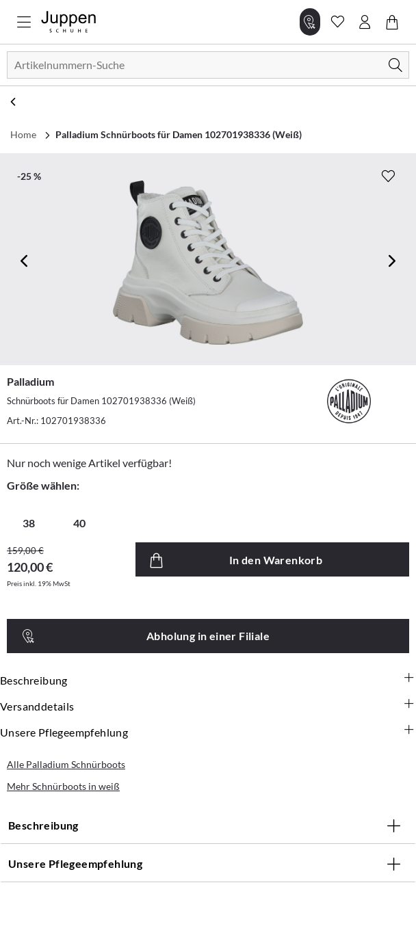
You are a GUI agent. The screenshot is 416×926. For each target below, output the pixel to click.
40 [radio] (79, 522)
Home (23, 134)
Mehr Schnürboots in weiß (63, 786)
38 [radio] (29, 522)
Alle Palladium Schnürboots (66, 764)
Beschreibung (208, 680)
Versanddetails (208, 706)
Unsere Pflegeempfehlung (208, 732)
